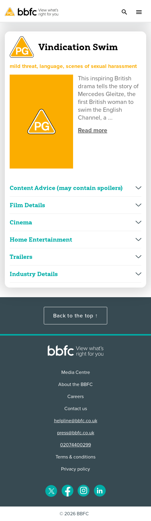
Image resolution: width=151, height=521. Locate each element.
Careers (75, 397)
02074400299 (75, 445)
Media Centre (75, 372)
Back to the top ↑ (75, 315)
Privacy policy (75, 469)
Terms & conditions (75, 457)
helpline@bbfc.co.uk (75, 421)
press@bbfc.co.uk (75, 433)
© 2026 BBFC (74, 513)
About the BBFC (75, 384)
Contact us (75, 409)
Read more (92, 130)
